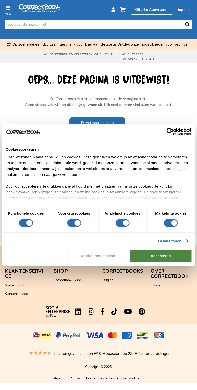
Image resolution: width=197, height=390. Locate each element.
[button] (185, 10)
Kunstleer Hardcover (118, 269)
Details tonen (169, 241)
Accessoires (63, 277)
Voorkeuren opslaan (97, 256)
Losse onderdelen (67, 285)
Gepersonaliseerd (116, 285)
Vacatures (159, 290)
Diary (155, 282)
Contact (11, 282)
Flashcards (62, 269)
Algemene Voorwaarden (72, 378)
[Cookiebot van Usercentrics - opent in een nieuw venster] (170, 131)
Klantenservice (16, 266)
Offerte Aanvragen (152, 9)
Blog (154, 274)
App (8, 290)
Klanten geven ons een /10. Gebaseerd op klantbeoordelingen (112, 353)
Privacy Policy (104, 378)
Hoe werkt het (162, 266)
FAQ (8, 274)
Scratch (108, 277)
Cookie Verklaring (131, 378)
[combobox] (98, 24)
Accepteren (161, 256)
